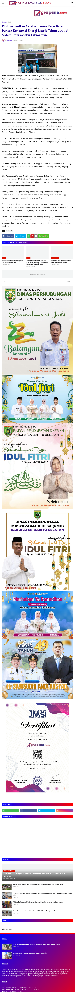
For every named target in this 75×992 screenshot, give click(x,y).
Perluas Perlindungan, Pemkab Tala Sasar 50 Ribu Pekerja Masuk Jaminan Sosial (35, 911)
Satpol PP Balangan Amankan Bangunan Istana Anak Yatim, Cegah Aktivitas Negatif (36, 944)
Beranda (4, 22)
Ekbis (9, 22)
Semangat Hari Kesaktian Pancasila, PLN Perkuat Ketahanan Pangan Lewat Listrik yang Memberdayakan (37, 262)
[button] (2, 3)
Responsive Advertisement (37, 274)
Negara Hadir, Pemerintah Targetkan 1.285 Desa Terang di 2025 (12, 261)
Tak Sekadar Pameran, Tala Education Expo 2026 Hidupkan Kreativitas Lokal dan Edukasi (38, 902)
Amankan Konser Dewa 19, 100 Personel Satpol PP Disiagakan (30, 953)
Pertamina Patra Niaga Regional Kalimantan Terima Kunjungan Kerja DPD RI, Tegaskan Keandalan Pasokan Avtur (42, 894)
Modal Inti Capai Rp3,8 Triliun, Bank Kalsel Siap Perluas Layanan (61, 261)
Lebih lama (69, 282)
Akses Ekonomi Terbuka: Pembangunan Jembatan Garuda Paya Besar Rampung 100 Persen (38, 884)
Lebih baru (6, 282)
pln (11, 231)
